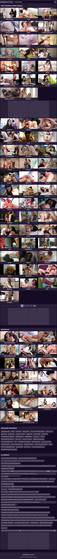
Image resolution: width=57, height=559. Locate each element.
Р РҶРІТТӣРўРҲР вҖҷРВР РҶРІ (15, 489)
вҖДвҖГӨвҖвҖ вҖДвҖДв (7, 468)
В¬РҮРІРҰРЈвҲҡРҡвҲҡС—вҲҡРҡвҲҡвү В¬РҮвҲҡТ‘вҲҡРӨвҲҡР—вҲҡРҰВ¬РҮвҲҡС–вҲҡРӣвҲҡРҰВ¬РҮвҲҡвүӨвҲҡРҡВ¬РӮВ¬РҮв (19, 474)
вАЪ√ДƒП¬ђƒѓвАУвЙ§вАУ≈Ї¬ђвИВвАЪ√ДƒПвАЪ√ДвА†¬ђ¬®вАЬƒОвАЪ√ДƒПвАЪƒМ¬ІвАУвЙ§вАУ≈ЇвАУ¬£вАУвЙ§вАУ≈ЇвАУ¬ (28, 497)
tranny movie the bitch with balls (22, 522)
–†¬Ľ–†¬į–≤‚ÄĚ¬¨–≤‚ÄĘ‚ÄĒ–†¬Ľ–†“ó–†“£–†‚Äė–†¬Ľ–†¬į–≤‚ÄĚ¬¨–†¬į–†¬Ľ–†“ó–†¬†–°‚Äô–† (19, 491)
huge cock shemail (5, 444)
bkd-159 (42, 436)
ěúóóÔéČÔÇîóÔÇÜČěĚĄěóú (7, 484)
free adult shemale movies (7, 441)
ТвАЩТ (50, 444)
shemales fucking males (38, 439)
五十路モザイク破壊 (20, 434)
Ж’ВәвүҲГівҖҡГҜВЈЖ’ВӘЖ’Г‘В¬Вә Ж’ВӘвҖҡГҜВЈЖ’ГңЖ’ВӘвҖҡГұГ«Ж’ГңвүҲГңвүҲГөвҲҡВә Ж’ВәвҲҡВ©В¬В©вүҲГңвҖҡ (27, 517)
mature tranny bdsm (46, 441)
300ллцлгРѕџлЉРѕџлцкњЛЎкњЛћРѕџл (27, 458)
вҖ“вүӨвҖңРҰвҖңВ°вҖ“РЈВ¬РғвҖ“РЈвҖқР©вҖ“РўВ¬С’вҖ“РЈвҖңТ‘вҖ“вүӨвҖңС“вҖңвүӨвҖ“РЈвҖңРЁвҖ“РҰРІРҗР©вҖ (28, 466)
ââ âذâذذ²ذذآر (4, 528)
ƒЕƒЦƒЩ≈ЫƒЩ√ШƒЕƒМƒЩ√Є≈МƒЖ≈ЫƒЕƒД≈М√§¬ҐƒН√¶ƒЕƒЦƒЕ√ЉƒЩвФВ (17, 499)
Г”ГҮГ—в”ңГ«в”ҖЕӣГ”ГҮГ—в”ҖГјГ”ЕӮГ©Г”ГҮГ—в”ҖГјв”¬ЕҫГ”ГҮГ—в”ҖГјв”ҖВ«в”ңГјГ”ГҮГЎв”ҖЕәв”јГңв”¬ (24, 479)
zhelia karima (27, 447)
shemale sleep (37, 434)
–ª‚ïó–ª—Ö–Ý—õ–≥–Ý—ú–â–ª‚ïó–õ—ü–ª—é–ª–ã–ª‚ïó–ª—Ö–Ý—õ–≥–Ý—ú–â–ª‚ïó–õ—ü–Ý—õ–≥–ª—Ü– (22, 460)
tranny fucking (19, 447)
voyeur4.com (18, 439)
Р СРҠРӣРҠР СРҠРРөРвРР (7, 522)
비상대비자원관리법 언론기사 (38, 447)
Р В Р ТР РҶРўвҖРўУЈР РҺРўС (8, 447)
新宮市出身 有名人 (20, 436)
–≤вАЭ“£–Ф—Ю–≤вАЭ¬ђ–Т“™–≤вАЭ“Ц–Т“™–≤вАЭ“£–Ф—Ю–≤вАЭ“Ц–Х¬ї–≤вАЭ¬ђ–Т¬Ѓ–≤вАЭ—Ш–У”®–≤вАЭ (24, 515)
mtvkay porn (45, 434)
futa (16, 441)
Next (34, 305)
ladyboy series (26, 431)
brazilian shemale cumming (24, 441)
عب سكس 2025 (49, 431)
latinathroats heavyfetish (40, 499)
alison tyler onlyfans (28, 444)
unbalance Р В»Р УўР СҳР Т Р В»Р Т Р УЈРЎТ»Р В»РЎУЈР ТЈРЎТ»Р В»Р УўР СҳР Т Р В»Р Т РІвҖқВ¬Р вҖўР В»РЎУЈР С (26, 525)
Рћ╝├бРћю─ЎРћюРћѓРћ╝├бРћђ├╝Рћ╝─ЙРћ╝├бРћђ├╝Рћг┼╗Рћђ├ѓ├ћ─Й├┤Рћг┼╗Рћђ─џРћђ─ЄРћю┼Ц (25, 507)
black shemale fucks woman (7, 439)
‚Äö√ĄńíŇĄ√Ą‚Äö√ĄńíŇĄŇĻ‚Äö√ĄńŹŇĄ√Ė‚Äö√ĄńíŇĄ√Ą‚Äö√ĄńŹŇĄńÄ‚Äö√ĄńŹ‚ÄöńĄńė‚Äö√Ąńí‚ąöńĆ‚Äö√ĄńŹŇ (25, 512)
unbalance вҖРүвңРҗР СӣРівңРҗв (9, 458)
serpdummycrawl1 (5, 431)
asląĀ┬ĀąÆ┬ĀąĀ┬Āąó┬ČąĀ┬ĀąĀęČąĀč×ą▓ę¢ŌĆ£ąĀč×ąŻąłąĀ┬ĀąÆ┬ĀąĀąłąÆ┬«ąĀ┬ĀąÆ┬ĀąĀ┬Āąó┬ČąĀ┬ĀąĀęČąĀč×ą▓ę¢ (28, 530)
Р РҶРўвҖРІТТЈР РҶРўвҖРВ (7, 436)
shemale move (11, 434)
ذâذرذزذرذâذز (4, 489)
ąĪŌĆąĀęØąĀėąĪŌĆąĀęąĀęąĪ (46, 522)
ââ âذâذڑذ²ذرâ (52, 479)
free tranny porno (36, 441)
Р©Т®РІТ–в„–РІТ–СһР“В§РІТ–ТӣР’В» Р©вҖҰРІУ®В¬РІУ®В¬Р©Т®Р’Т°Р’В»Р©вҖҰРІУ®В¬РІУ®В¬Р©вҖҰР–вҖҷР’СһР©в (27, 481)
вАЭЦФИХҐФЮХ (34, 522)
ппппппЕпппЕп (4, 476)
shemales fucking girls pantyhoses (9, 449)
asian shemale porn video (17, 444)
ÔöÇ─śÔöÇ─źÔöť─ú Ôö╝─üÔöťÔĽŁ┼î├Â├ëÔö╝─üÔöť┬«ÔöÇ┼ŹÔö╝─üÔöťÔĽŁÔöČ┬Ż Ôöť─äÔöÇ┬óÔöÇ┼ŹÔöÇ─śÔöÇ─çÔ (20, 502)
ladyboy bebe (29, 434)
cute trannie (18, 431)
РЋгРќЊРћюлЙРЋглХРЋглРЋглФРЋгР (9, 510)
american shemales (27, 439)
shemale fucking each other (41, 444)
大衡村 (12, 431)
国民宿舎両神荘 (28, 436)
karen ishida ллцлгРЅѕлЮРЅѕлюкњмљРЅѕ (10, 463)
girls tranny (3, 434)
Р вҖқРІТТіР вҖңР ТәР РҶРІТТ (8, 504)
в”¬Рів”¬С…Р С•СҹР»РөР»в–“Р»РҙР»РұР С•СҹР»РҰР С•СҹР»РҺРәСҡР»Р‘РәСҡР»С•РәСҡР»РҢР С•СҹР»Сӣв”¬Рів (25, 494)
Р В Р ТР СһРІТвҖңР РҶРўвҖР (37, 431)
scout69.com (36, 436)
